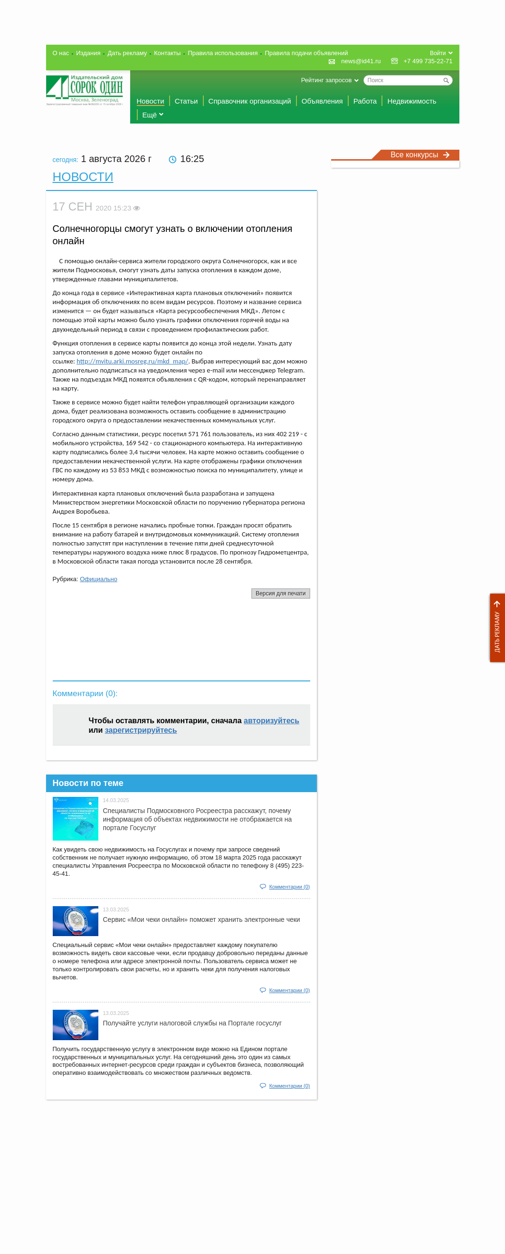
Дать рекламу (495, 628)
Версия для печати (280, 593)
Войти (438, 53)
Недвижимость (411, 101)
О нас (61, 53)
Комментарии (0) (289, 887)
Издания (88, 53)
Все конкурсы (420, 155)
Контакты (167, 53)
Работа (365, 101)
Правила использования (222, 53)
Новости (150, 101)
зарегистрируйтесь (141, 730)
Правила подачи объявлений (306, 53)
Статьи (186, 101)
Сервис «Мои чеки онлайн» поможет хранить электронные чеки (201, 919)
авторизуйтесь (271, 721)
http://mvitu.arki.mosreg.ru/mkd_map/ (132, 361)
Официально (98, 579)
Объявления (322, 101)
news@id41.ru (361, 61)
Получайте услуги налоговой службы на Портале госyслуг (192, 1023)
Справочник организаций (250, 101)
